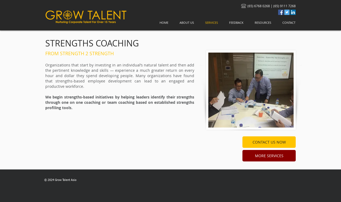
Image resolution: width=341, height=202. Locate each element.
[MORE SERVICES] (269, 155)
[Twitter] (287, 12)
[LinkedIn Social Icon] (293, 12)
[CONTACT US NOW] (269, 142)
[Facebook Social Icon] (280, 12)
